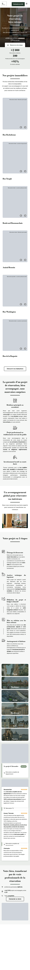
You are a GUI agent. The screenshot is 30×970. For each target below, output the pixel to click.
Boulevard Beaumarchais (12, 223)
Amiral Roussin (9, 267)
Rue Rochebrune (9, 135)
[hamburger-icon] (26, 4)
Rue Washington (9, 312)
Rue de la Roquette (10, 356)
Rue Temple (7, 178)
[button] (20, 127)
